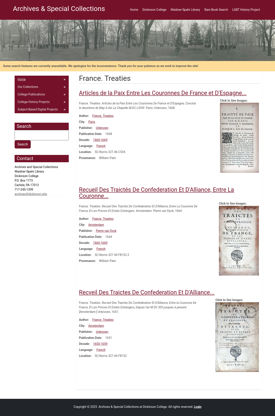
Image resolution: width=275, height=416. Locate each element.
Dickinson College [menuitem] (154, 9)
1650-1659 (100, 344)
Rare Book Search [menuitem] (216, 9)
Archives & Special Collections (59, 9)
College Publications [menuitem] (40, 95)
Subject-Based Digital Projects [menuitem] (40, 110)
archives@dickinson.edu (31, 194)
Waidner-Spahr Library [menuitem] (185, 9)
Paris (91, 122)
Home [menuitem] (134, 9)
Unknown (102, 128)
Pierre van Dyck (106, 230)
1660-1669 (100, 140)
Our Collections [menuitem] (40, 88)
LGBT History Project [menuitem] (246, 9)
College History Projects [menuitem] (40, 103)
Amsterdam (96, 224)
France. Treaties (103, 116)
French (100, 146)
